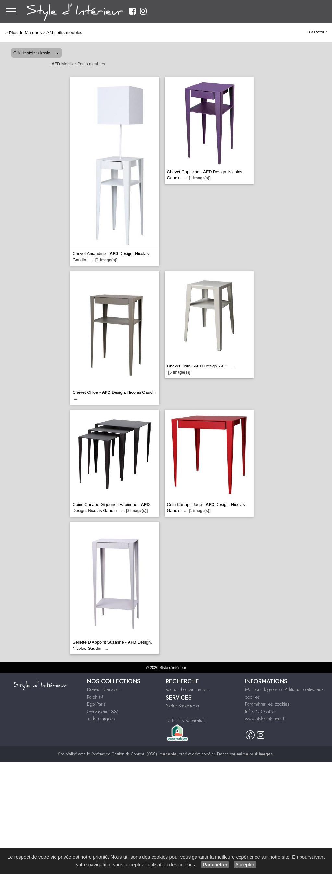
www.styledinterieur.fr (265, 718)
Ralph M (95, 696)
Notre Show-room (183, 705)
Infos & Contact (260, 711)
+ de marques (101, 718)
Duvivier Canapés (104, 689)
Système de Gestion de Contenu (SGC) (134, 754)
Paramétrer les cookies (267, 704)
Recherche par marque (188, 689)
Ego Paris (96, 704)
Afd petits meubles (64, 32)
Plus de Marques (25, 32)
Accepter (245, 864)
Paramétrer (215, 864)
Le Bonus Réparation (186, 720)
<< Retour (317, 32)
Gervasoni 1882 (103, 711)
